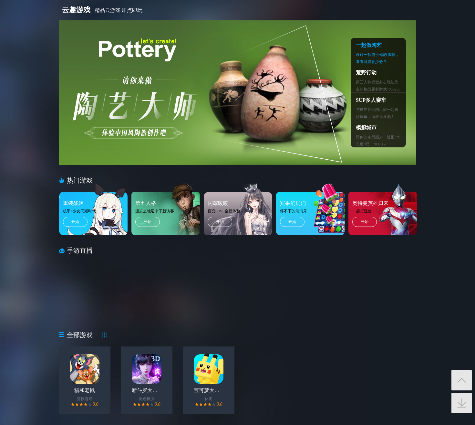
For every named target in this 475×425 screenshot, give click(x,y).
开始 (75, 221)
